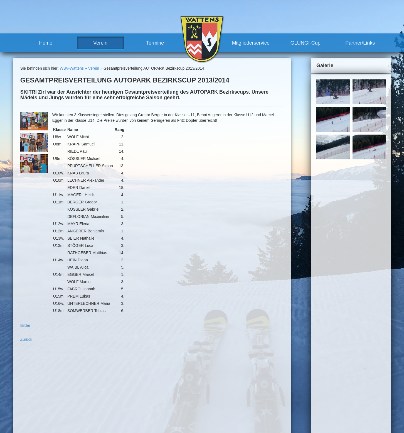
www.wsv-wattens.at (40, 425)
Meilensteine (155, 412)
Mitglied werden (216, 401)
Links (207, 422)
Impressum (291, 363)
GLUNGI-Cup (305, 43)
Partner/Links (360, 43)
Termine (155, 43)
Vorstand (157, 391)
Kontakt (271, 363)
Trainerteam (160, 396)
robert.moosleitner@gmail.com (52, 419)
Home (45, 43)
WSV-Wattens (72, 68)
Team (149, 386)
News (149, 381)
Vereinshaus (160, 401)
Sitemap (311, 363)
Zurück (26, 339)
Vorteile (209, 396)
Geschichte (154, 406)
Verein (100, 43)
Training (209, 386)
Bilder (25, 325)
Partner (209, 417)
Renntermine (155, 422)
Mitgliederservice (251, 43)
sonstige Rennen (222, 371)
